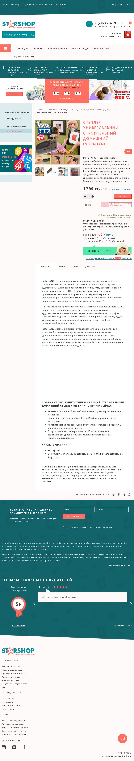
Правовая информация (13, 724)
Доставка (29, 4)
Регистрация (124, 4)
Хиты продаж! (21, 48)
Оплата (39, 4)
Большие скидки (80, 48)
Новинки (38, 48)
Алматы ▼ (110, 235)
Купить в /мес (122, 205)
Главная (38, 110)
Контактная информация (14, 720)
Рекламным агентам (11, 705)
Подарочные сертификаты (15, 684)
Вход (114, 4)
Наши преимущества (120, 566)
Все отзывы (18, 625)
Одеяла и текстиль (24, 56)
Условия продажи (11, 680)
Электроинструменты (16, 126)
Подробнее (67, 98)
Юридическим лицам (12, 670)
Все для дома (51, 110)
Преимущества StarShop (14, 673)
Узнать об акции (74, 516)
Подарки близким (57, 48)
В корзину (122, 196)
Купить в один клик (122, 189)
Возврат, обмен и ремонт (14, 731)
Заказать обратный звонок (15, 727)
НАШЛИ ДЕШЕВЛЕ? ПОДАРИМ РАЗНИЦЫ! (109, 258)
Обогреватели (101, 48)
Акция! (5, 4)
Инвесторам (8, 709)
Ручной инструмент (15, 131)
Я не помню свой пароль (14, 734)
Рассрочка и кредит (11, 677)
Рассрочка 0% (51, 4)
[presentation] (34, 604)
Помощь (64, 4)
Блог (4, 687)
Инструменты (12, 118)
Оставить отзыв (123, 625)
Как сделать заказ (11, 666)
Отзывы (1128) (17, 4)
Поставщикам (8, 699)
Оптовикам (7, 702)
